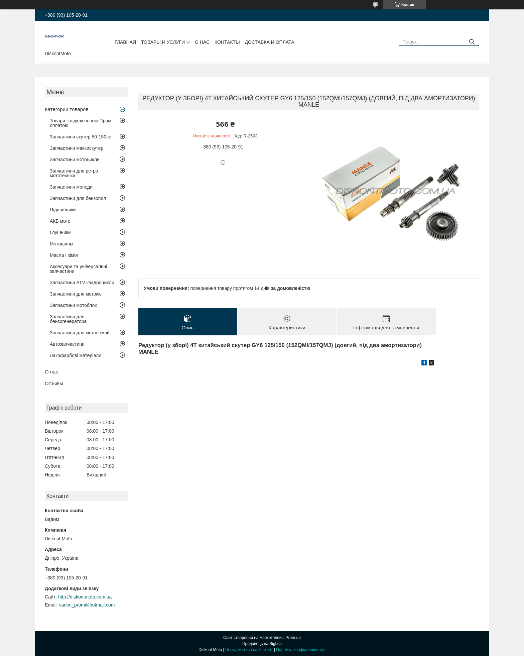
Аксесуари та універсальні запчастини (78, 269)
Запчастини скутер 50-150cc (80, 136)
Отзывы (54, 383)
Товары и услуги (163, 42)
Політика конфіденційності (300, 649)
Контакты (227, 42)
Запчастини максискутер (76, 148)
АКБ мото (60, 221)
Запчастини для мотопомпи (80, 332)
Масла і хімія (64, 255)
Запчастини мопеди (71, 187)
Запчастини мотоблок (73, 305)
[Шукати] (471, 42)
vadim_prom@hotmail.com (87, 605)
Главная (125, 42)
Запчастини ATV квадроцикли (82, 282)
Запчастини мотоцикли (75, 159)
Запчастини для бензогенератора (68, 319)
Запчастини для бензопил (78, 198)
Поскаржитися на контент (249, 649)
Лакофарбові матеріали (75, 355)
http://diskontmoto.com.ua (85, 596)
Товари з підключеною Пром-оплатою (81, 123)
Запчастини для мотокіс (76, 294)
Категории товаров (66, 109)
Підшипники (63, 209)
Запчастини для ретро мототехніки (74, 173)
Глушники (60, 232)
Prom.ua (293, 637)
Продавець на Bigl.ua (262, 643)
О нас (202, 42)
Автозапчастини (67, 344)
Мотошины (61, 243)
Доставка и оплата (269, 42)
